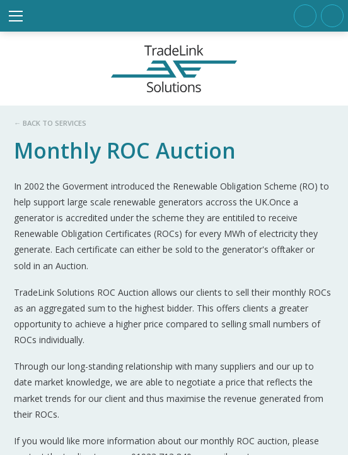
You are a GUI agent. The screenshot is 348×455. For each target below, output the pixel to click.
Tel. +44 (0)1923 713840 (305, 15)
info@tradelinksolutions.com (332, 15)
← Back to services (50, 123)
